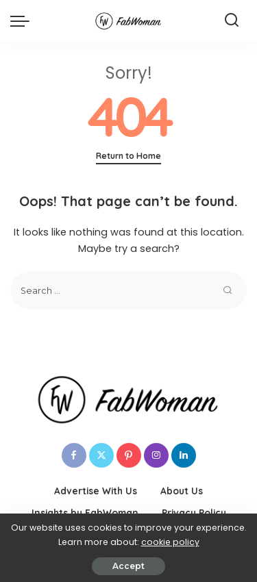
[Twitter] (101, 455)
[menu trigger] (23, 20)
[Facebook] (74, 455)
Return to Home (128, 156)
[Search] (231, 20)
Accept (128, 566)
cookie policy (170, 542)
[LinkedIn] (183, 455)
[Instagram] (156, 455)
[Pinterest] (129, 455)
